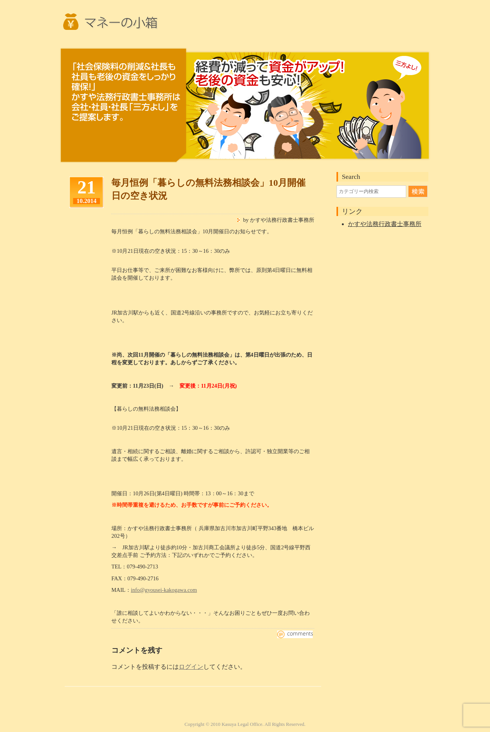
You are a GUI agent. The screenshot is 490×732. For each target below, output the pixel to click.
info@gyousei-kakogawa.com (164, 590)
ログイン (191, 666)
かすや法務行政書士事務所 (384, 224)
